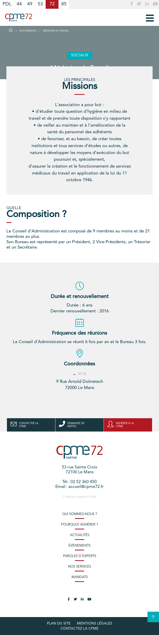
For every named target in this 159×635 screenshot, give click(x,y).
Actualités (79, 535)
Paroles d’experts (79, 556)
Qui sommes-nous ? (79, 514)
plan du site (59, 623)
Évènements (79, 545)
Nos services (79, 566)
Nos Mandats (27, 31)
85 (63, 4)
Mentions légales (94, 623)
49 (29, 4)
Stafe (92, 496)
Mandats (80, 577)
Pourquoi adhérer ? (79, 524)
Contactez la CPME (79, 628)
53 (40, 4)
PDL (7, 4)
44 (19, 4)
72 (52, 4)
